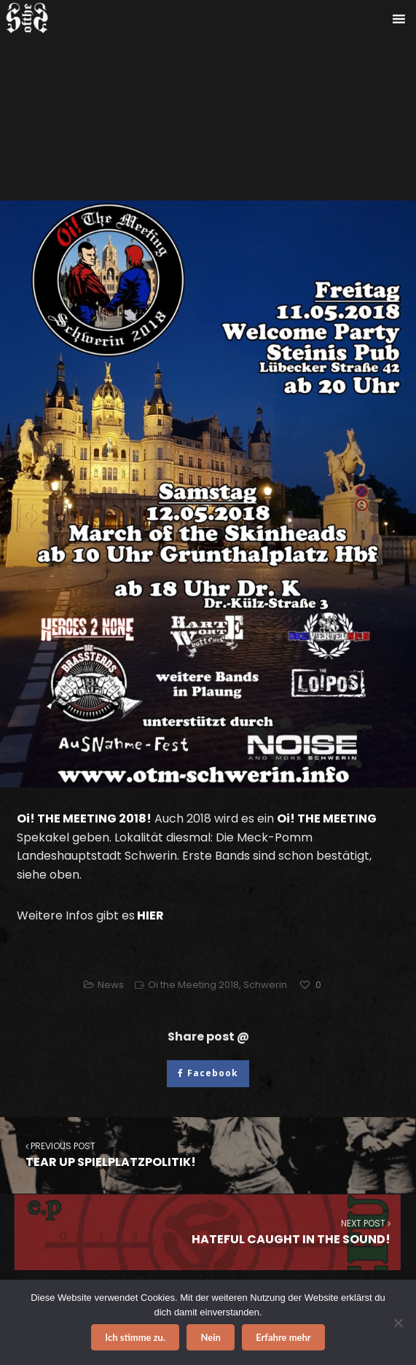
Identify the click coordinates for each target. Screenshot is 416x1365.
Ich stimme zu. (135, 1337)
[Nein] (398, 1322)
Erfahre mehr (283, 1337)
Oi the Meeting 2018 (193, 985)
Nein (210, 1337)
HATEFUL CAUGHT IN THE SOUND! (208, 1232)
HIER (150, 915)
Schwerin (265, 985)
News (111, 985)
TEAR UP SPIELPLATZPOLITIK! (207, 1154)
